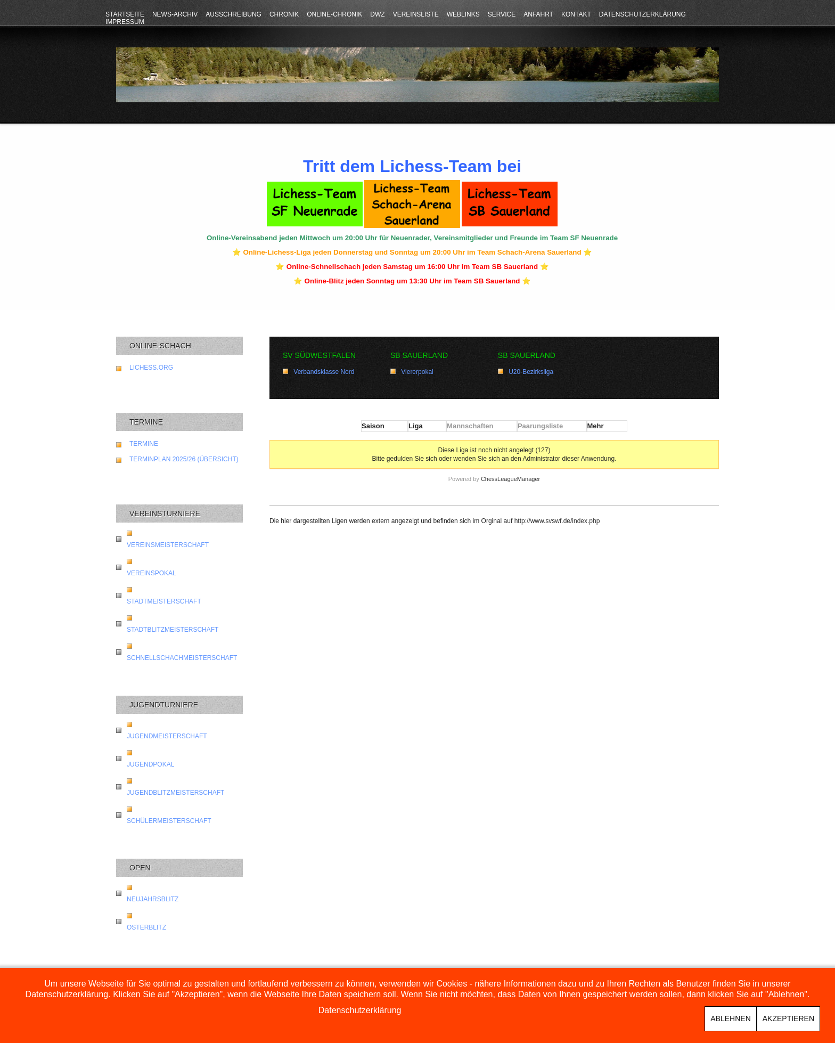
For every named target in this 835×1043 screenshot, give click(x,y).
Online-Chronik (334, 14)
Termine (143, 443)
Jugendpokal (150, 764)
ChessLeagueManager (510, 479)
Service (501, 14)
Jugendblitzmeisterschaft (175, 792)
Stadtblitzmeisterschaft (172, 629)
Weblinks (463, 14)
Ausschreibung (233, 14)
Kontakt (576, 14)
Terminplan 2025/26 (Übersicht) (184, 459)
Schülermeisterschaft (169, 821)
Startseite (124, 14)
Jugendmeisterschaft (167, 736)
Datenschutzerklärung (642, 14)
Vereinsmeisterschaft (168, 545)
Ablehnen (730, 1018)
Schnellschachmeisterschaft (182, 658)
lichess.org (151, 367)
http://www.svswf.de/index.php (557, 521)
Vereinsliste (416, 14)
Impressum (124, 22)
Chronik (284, 14)
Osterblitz (146, 927)
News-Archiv (175, 14)
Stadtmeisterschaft (164, 601)
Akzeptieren (788, 1018)
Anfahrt (538, 14)
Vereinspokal (151, 573)
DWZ (377, 14)
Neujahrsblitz (152, 899)
